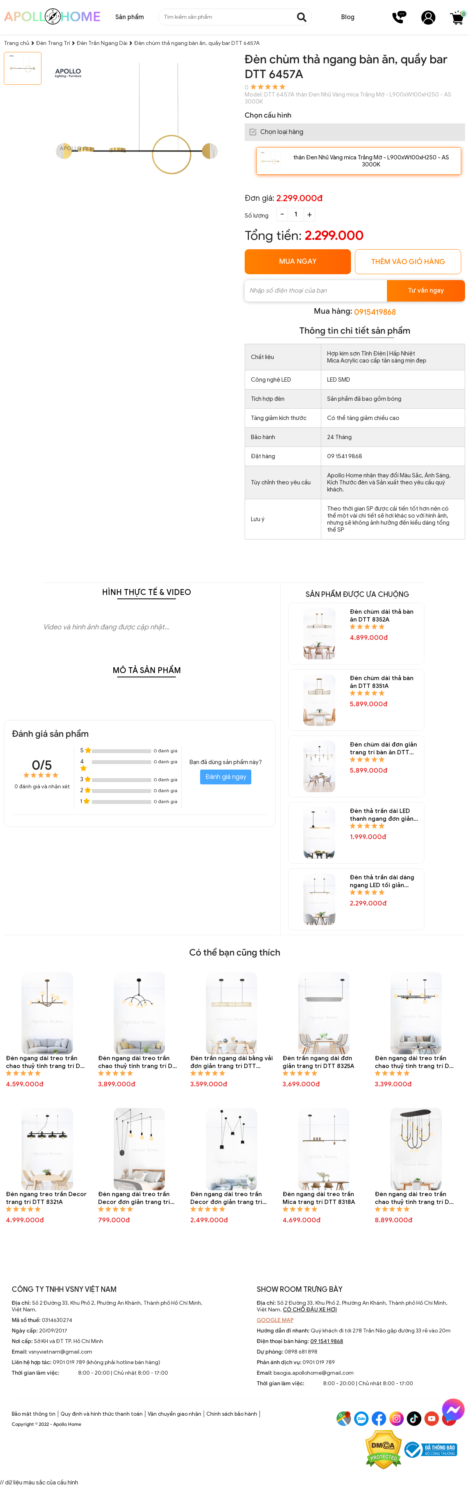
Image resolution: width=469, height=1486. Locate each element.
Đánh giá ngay (225, 777)
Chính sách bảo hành (231, 1414)
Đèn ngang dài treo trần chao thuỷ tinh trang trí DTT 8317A (416, 1198)
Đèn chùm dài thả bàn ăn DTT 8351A (382, 682)
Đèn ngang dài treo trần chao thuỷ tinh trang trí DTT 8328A (47, 1062)
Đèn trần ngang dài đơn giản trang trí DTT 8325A (318, 1062)
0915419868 (375, 312)
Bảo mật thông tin (33, 1414)
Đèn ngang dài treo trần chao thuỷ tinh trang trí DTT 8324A (416, 1062)
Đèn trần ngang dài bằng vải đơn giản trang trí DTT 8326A (231, 1062)
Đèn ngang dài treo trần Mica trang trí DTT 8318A (319, 1198)
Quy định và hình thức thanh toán (102, 1414)
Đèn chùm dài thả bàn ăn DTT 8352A (382, 615)
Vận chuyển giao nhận (174, 1414)
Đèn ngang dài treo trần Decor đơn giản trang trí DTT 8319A (226, 1198)
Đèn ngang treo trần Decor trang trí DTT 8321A (46, 1198)
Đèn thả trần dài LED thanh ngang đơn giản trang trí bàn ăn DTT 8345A (382, 815)
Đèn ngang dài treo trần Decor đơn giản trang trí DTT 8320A (134, 1198)
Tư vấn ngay (426, 291)
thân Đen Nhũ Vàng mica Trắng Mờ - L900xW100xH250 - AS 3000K (371, 161)
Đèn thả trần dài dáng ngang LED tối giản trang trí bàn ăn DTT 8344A (382, 881)
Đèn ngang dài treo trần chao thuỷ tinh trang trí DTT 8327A (139, 1062)
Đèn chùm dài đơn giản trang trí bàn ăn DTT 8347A (383, 748)
